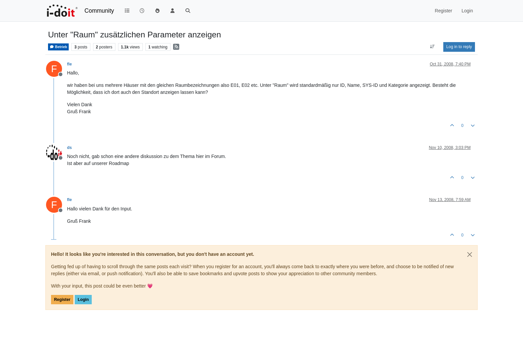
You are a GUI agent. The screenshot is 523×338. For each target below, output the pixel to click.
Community (99, 10)
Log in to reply (459, 46)
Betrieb (58, 47)
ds (69, 147)
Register (62, 299)
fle (69, 64)
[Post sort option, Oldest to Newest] (432, 46)
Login (83, 299)
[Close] (469, 254)
